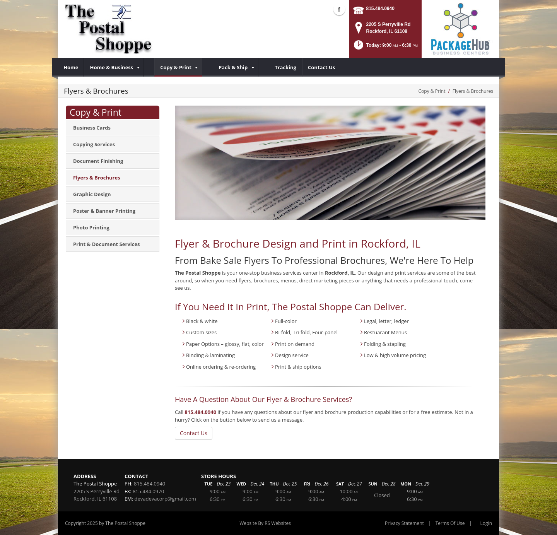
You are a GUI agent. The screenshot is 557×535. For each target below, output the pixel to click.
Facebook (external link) (339, 9)
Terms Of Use (450, 523)
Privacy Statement (404, 523)
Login (486, 523)
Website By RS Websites (265, 523)
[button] (385, 47)
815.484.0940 (380, 8)
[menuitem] (71, 67)
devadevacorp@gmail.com (165, 498)
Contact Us (193, 433)
